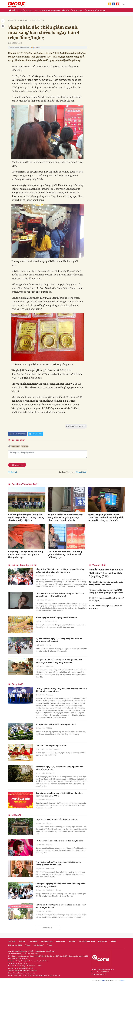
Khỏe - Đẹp (32, 10)
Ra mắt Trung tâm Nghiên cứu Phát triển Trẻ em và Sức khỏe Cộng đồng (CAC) (105, 571)
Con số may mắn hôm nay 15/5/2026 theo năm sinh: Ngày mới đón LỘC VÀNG (61, 816)
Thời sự (24, 10)
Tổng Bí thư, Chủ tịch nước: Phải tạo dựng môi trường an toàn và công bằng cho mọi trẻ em (60, 573)
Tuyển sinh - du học (53, 922)
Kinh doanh (56, 10)
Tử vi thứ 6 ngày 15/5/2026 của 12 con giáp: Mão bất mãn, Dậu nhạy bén (59, 788)
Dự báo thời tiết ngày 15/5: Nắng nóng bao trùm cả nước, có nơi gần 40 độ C (59, 650)
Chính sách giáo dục (54, 770)
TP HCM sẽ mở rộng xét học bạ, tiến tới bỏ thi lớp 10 (106, 595)
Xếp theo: (62, 472)
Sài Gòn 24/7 (39, 976)
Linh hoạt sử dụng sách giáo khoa (57, 765)
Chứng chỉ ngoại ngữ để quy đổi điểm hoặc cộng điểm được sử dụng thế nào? (60, 916)
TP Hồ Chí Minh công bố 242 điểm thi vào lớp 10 (105, 603)
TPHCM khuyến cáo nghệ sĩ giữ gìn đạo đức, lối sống (60, 869)
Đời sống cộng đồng (79, 10)
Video (27, 976)
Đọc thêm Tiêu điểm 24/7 (24, 484)
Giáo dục (16, 10)
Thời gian (70, 472)
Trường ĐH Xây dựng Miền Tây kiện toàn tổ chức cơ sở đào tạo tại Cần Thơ (61, 937)
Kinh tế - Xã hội (51, 635)
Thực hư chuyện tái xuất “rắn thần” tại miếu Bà (59, 844)
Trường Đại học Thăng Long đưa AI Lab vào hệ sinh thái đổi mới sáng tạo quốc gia (60, 707)
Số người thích (81, 472)
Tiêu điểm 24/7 (38, 20)
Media (102, 10)
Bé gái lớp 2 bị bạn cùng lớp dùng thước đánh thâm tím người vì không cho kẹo (25, 554)
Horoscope (49, 610)
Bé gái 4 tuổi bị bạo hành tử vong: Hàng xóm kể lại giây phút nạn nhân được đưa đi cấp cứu (65, 517)
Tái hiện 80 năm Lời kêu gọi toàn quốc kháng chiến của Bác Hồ (106, 580)
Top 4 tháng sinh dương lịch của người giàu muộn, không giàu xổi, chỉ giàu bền (60, 893)
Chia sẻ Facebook (17, 434)
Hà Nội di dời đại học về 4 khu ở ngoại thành (59, 746)
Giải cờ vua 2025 (15, 976)
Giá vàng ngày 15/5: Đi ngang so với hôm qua (61, 629)
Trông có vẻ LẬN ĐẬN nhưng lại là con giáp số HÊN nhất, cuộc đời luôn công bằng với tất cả (59, 673)
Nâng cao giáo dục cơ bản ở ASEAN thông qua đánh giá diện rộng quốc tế (106, 588)
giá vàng (25, 446)
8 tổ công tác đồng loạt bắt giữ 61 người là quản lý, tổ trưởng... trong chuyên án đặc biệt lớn (26, 517)
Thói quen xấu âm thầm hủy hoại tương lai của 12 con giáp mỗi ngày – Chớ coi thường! (60, 602)
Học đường (94, 10)
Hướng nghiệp (44, 10)
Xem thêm (47, 958)
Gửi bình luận (17, 465)
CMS (105, 1011)
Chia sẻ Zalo (35, 434)
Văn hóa (65, 10)
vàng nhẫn (15, 446)
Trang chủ (12, 20)
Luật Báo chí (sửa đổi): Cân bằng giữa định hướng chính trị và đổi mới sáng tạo (65, 554)
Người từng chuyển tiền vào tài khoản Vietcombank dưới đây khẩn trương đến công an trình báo (106, 517)
